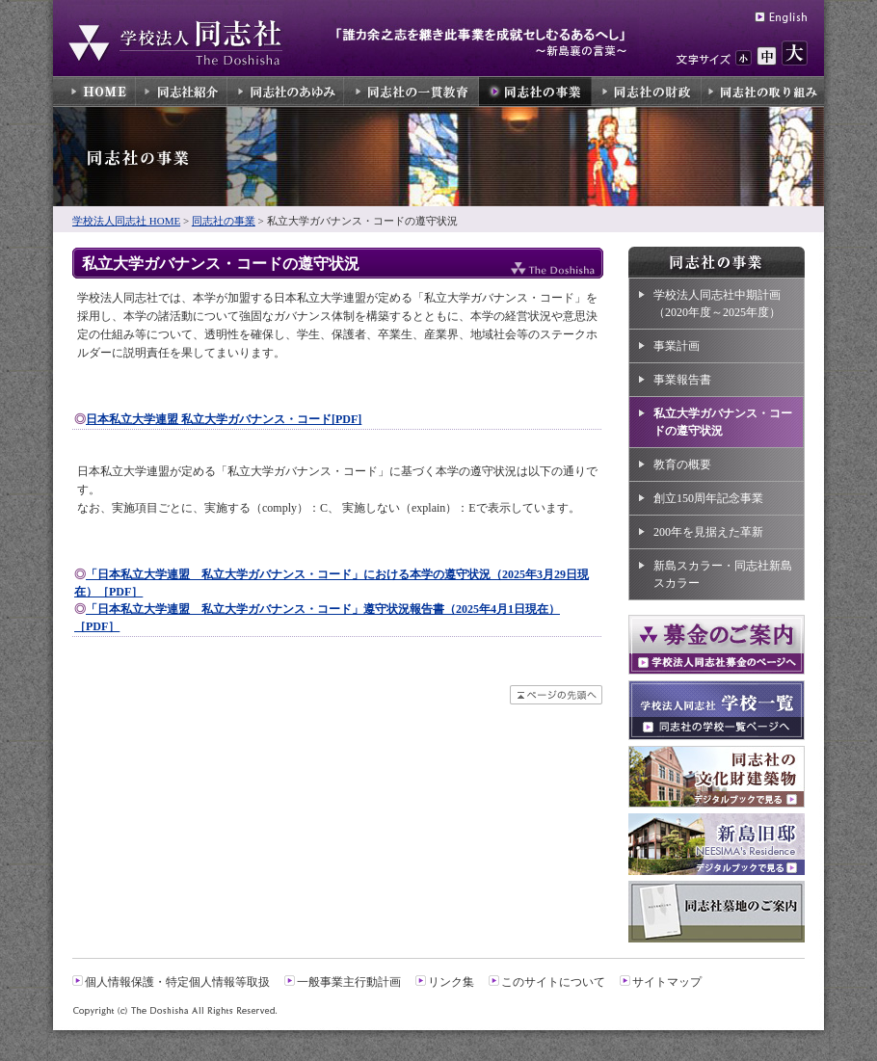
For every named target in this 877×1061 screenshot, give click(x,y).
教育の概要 (682, 464)
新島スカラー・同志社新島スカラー (722, 574)
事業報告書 (682, 379)
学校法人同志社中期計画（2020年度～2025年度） (717, 303)
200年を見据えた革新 (708, 532)
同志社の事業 (223, 220)
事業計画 (676, 346)
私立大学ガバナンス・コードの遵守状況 (722, 422)
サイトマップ (667, 982)
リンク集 (451, 982)
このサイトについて (553, 982)
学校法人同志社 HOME (126, 220)
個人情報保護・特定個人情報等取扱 (177, 982)
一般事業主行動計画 (349, 982)
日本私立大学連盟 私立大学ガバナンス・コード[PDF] (223, 419)
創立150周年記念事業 (708, 498)
